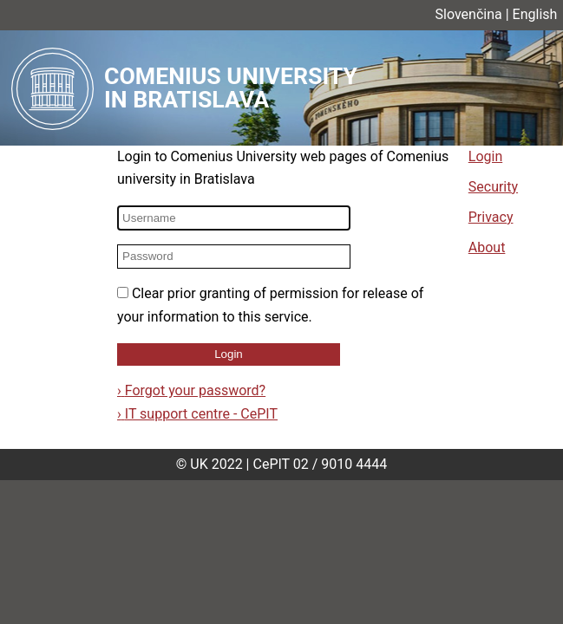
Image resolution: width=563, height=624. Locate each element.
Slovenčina (468, 14)
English (535, 14)
